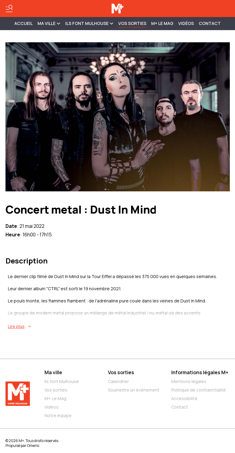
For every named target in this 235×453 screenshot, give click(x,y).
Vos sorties (132, 23)
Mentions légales (188, 381)
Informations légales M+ (199, 372)
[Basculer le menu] (9, 8)
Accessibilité (184, 398)
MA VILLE (48, 23)
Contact (210, 23)
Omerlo (33, 445)
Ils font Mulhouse (62, 381)
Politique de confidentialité (198, 390)
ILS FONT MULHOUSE (89, 23)
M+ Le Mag (162, 23)
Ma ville (53, 372)
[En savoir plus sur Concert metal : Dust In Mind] (119, 326)
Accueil (23, 23)
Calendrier (118, 381)
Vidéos (186, 23)
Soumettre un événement (133, 390)
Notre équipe (58, 415)
